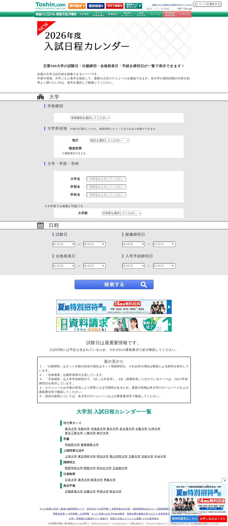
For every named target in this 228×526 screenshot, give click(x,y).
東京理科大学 (87, 456)
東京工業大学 (74, 433)
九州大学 (154, 428)
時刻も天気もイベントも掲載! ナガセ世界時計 (134, 518)
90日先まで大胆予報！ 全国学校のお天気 (108, 509)
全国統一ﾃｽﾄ (156, 5)
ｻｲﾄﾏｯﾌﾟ (181, 5)
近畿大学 (90, 491)
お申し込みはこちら (212, 518)
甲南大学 (103, 491)
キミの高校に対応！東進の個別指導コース (62, 509)
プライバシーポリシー (156, 523)
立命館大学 (120, 468)
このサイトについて (100, 523)
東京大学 (71, 428)
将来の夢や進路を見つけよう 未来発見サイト (151, 513)
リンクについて (119, 523)
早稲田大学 (72, 444)
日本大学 (71, 479)
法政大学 (147, 456)
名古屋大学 (127, 428)
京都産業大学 (74, 491)
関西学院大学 (74, 468)
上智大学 (71, 456)
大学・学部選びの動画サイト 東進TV (88, 518)
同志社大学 (104, 468)
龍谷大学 (116, 491)
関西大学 (90, 468)
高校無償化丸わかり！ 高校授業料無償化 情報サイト (160, 509)
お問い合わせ (136, 523)
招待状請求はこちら (184, 518)
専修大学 (110, 479)
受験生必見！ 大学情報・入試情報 (71, 513)
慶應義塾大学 (90, 444)
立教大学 (135, 456)
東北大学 (113, 428)
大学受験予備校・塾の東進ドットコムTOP (67, 523)
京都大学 (84, 428)
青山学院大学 (118, 456)
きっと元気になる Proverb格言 (108, 513)
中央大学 (160, 456)
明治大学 (103, 456)
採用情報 (173, 5)
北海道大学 (98, 428)
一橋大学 (90, 433)
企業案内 (165, 5)
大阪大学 (141, 428)
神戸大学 (103, 433)
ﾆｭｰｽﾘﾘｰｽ (189, 5)
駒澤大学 (97, 479)
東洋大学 (84, 479)
